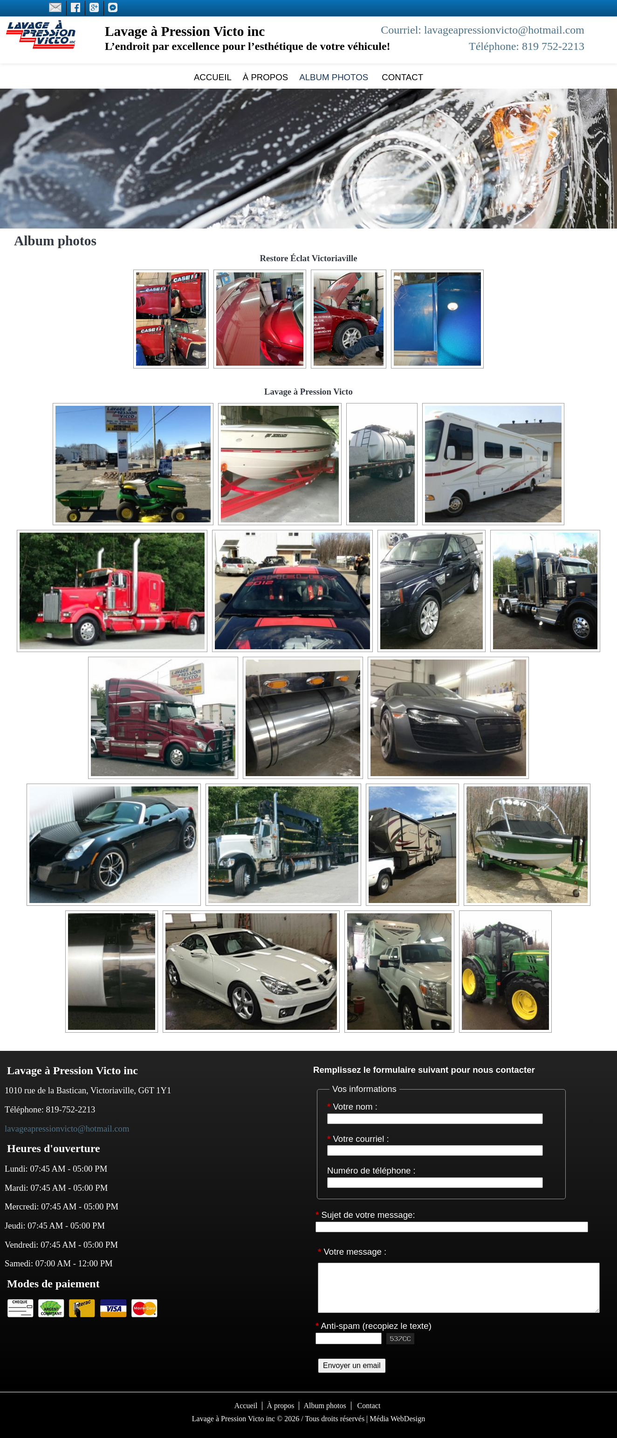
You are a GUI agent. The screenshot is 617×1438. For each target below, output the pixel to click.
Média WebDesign (397, 1419)
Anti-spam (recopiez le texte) (373, 1326)
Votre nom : (352, 1107)
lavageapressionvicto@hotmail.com (67, 1128)
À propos (265, 77)
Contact (401, 77)
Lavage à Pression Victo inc (233, 1419)
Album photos (333, 77)
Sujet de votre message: (365, 1215)
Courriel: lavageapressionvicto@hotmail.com (482, 30)
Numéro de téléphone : (371, 1171)
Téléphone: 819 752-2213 (526, 46)
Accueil (213, 77)
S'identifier (309, 1430)
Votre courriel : (358, 1139)
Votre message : (352, 1252)
